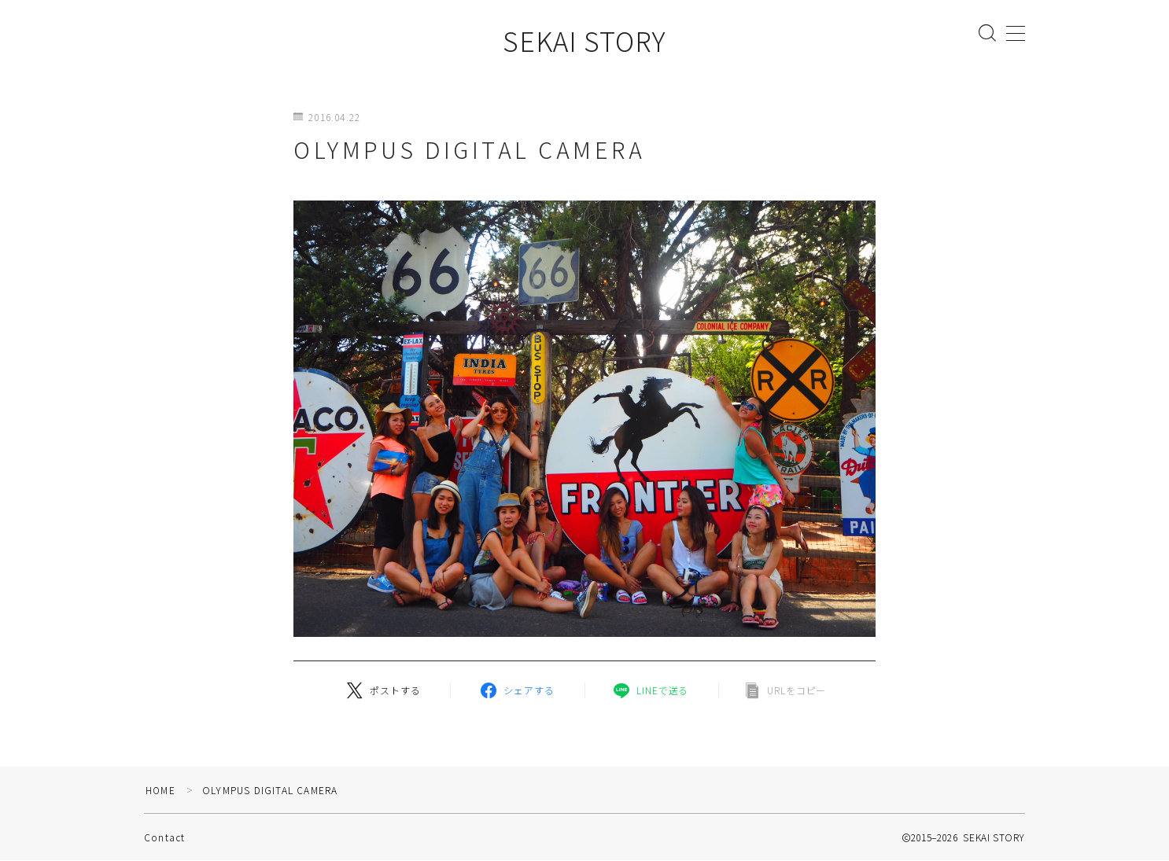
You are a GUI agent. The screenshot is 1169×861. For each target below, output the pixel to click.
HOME (161, 790)
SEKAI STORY (584, 40)
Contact (164, 837)
